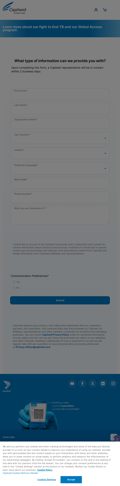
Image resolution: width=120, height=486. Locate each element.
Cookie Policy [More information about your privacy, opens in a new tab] (44, 470)
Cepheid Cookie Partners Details (20, 473)
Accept (71, 479)
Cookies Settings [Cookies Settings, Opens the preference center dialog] (46, 479)
